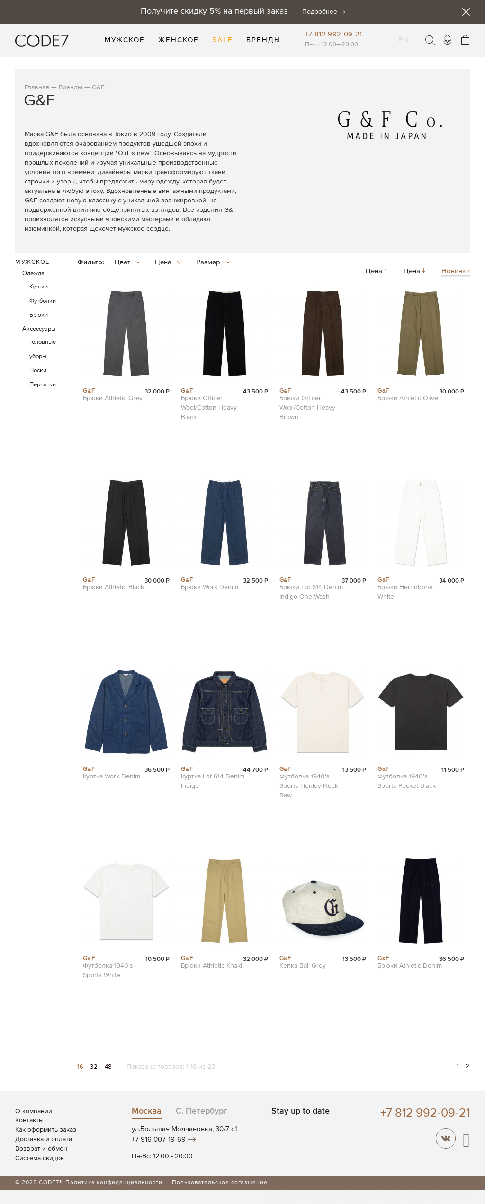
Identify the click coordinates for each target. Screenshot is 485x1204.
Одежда (33, 273)
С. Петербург (201, 1111)
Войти (447, 40)
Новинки (455, 271)
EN (403, 34)
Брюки (38, 315)
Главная (37, 87)
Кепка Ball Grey (302, 965)
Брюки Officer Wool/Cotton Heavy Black (209, 407)
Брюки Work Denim (209, 587)
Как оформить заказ (45, 1129)
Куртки (38, 287)
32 (94, 1067)
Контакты (29, 1120)
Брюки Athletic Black (113, 587)
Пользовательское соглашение (220, 1183)
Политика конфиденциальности (113, 1183)
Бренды (70, 87)
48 (108, 1067)
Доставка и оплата (43, 1139)
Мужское (32, 262)
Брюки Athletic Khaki (211, 965)
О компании (33, 1111)
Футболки (42, 301)
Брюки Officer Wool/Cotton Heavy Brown (307, 407)
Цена (377, 271)
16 (81, 1067)
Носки (37, 370)
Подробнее (319, 12)
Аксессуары (38, 329)
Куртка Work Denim (111, 776)
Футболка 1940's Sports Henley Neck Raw (308, 786)
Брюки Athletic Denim (409, 965)
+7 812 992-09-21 (333, 34)
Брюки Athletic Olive (407, 398)
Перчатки (42, 385)
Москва (147, 1111)
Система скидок (39, 1158)
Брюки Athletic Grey (113, 398)
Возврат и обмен (41, 1148)
